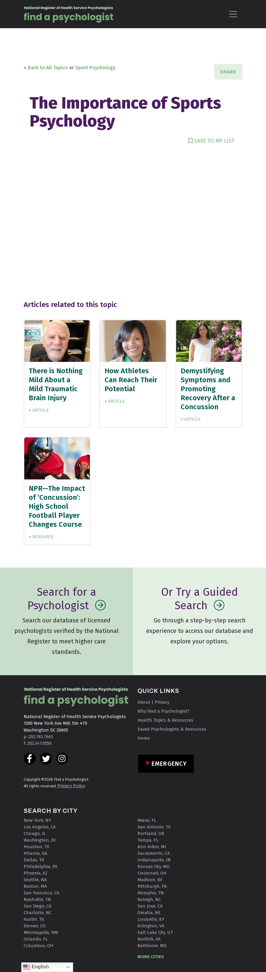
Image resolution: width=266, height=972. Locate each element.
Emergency (169, 763)
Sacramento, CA (153, 853)
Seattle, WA (35, 879)
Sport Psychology (95, 67)
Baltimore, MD (152, 945)
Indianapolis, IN (154, 860)
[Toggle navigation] (232, 14)
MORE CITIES (150, 956)
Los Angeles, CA (40, 827)
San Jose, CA (150, 906)
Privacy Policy (71, 786)
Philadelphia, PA (41, 866)
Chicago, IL (35, 833)
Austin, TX (34, 919)
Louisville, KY (150, 919)
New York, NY (37, 820)
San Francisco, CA (41, 893)
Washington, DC (40, 840)
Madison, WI (149, 879)
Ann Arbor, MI (151, 846)
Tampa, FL (147, 840)
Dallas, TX (34, 860)
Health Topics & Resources (165, 720)
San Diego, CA (38, 906)
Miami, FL (146, 820)
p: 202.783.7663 (38, 736)
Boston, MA (35, 886)
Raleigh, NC (149, 899)
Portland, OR (150, 833)
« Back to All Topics (46, 67)
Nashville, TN (37, 899)
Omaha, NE (149, 912)
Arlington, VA (150, 926)
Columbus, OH (38, 945)
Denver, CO (35, 926)
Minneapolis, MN (41, 932)
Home (143, 738)
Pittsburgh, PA (152, 886)
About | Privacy (153, 702)
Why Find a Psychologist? (163, 711)
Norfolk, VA (149, 939)
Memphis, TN (150, 893)
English (36, 967)
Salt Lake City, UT (155, 932)
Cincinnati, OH (152, 873)
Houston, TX (36, 846)
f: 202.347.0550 (38, 743)
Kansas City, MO (153, 866)
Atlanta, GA (35, 853)
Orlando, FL (36, 939)
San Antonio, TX (153, 827)
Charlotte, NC (38, 912)
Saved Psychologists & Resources (171, 729)
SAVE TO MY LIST (211, 141)
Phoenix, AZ (36, 873)
